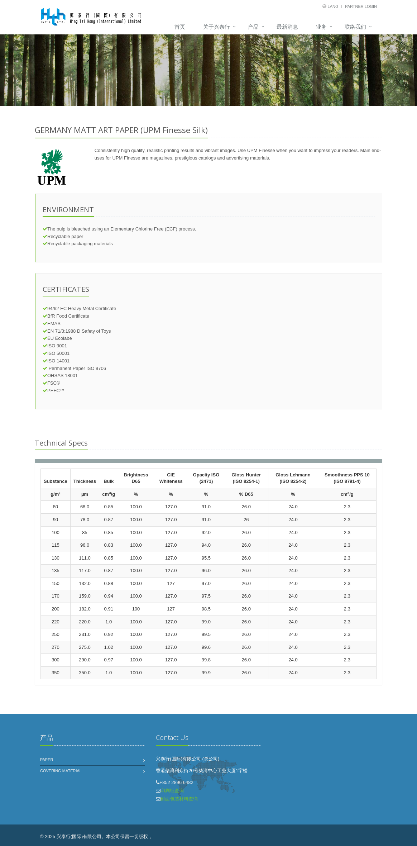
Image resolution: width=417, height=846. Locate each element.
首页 (179, 27)
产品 (253, 27)
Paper (46, 759)
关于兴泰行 (216, 27)
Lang (333, 6)
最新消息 (287, 27)
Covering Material (61, 771)
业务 (321, 27)
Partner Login (361, 6)
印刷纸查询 (172, 790)
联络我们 (355, 27)
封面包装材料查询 (179, 799)
